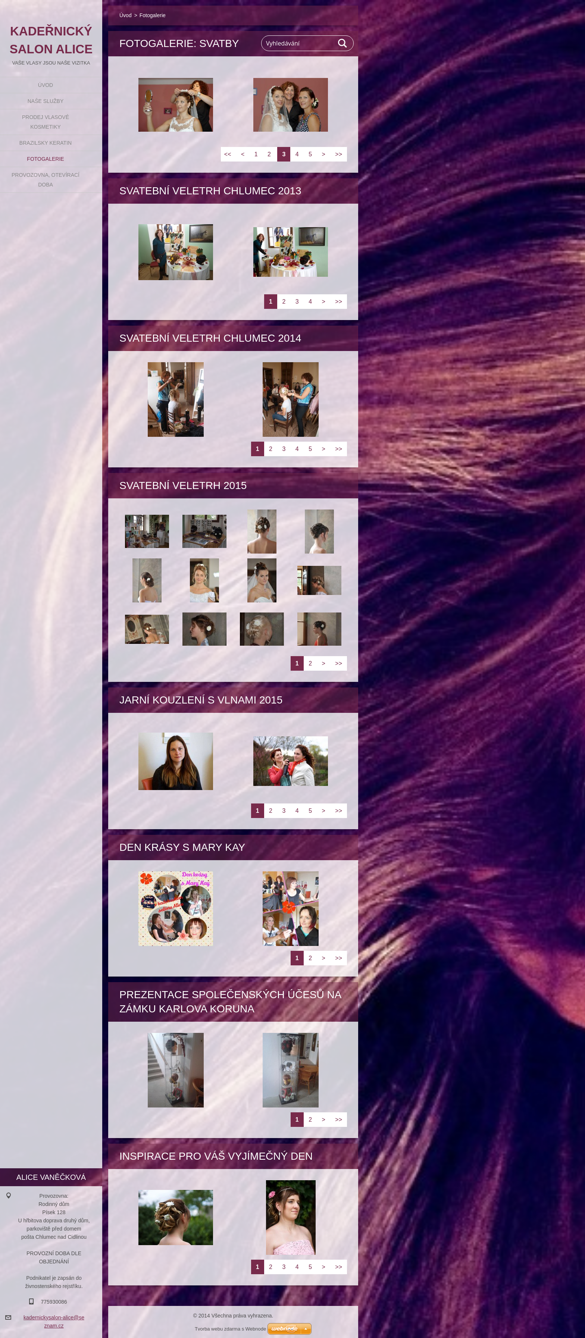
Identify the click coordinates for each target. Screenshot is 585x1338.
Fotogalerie (45, 159)
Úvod (45, 85)
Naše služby (45, 101)
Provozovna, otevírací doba (45, 180)
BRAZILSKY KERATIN (45, 143)
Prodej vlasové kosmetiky (45, 122)
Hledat (343, 43)
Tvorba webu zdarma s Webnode (230, 1329)
